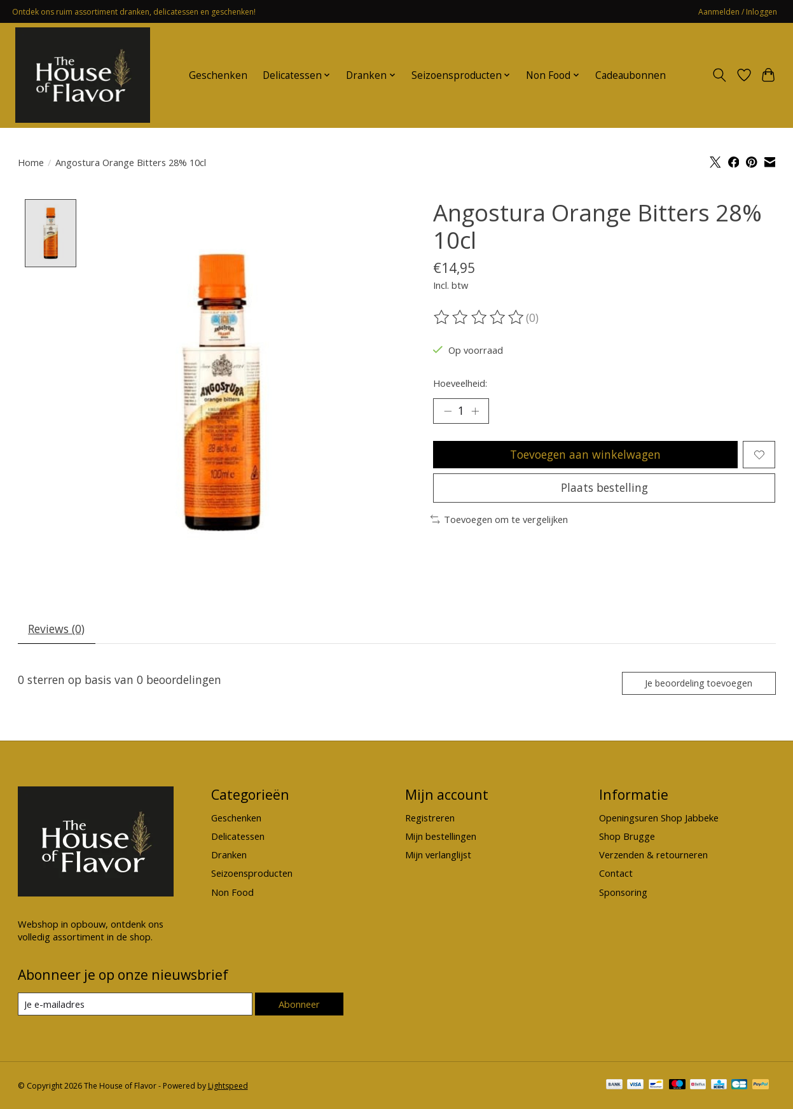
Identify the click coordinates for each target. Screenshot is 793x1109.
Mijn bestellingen (440, 836)
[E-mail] (135, 1004)
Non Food (232, 892)
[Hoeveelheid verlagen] (447, 411)
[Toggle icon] (719, 75)
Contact (616, 873)
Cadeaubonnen (630, 75)
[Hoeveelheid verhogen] (475, 411)
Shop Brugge (627, 836)
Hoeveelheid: (460, 383)
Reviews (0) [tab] (56, 628)
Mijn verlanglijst (438, 854)
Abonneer (299, 1004)
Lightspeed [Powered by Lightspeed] (228, 1085)
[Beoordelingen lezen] (479, 317)
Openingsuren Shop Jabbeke (659, 817)
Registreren (430, 817)
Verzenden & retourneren (653, 854)
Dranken (229, 854)
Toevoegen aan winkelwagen (585, 454)
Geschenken (218, 75)
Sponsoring (623, 892)
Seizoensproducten (252, 873)
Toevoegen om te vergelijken (500, 519)
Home (31, 162)
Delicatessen (238, 836)
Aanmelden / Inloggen (737, 11)
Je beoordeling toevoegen (698, 683)
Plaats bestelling (604, 487)
